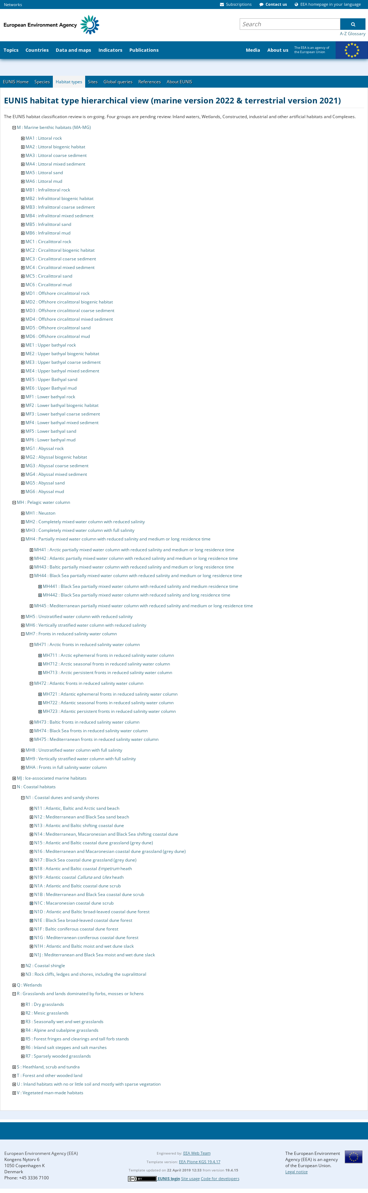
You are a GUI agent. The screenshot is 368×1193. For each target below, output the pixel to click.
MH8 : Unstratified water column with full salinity (74, 750)
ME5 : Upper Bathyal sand (51, 379)
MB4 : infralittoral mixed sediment (59, 216)
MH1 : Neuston (40, 513)
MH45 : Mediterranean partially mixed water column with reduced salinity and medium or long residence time (143, 606)
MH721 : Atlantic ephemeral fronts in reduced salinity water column (110, 694)
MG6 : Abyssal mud (45, 491)
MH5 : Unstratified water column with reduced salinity (79, 616)
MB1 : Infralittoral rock (48, 190)
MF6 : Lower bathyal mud (50, 440)
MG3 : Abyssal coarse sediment (57, 466)
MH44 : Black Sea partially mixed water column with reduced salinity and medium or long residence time (138, 575)
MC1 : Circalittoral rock (48, 241)
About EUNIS (179, 82)
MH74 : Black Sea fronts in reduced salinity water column (91, 731)
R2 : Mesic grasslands (47, 1013)
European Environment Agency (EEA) (41, 1153)
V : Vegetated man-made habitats (50, 1093)
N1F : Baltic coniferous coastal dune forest (76, 929)
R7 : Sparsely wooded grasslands (58, 1056)
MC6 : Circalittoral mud (49, 285)
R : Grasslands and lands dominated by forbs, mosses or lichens (80, 993)
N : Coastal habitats (36, 787)
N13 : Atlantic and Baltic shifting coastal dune (79, 825)
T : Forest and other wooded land (49, 1075)
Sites (93, 82)
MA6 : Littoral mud (44, 181)
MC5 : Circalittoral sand (49, 276)
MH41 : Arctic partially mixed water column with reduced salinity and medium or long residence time (134, 550)
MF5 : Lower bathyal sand (51, 431)
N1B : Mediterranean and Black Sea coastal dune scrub (89, 894)
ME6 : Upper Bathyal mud (51, 388)
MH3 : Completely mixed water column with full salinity (80, 530)
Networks (13, 4)
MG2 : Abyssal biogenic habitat (56, 457)
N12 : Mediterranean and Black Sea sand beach (81, 817)
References (149, 82)
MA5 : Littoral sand (44, 173)
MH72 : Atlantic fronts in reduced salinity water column (88, 683)
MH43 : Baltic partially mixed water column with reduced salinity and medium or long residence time (134, 567)
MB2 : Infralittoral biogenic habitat (59, 198)
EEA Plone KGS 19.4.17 (199, 1161)
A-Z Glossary (352, 34)
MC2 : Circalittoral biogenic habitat (60, 250)
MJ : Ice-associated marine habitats (52, 778)
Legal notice (296, 1171)
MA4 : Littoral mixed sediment (55, 164)
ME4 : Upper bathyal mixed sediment (62, 371)
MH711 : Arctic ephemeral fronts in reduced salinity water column (108, 655)
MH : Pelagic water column (43, 502)
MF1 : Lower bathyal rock (50, 397)
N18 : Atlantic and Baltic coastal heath (83, 868)
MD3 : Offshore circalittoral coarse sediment (70, 310)
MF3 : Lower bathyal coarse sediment (63, 414)
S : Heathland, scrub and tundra (48, 1067)
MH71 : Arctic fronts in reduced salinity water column (87, 644)
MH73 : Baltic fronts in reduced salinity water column (86, 722)
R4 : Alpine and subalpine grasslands (62, 1030)
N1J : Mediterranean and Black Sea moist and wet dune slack (94, 955)
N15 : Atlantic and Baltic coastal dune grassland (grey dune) (93, 843)
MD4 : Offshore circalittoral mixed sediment (69, 319)
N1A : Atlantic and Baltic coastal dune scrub (77, 886)
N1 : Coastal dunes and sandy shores (62, 797)
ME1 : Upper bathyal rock (51, 345)
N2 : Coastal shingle (45, 965)
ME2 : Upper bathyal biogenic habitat (62, 354)
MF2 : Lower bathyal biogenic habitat (62, 405)
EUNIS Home (16, 82)
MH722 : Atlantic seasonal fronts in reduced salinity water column (108, 703)
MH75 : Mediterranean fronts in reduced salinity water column (96, 739)
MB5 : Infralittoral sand (48, 224)
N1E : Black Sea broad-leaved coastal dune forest (83, 920)
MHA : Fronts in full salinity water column (66, 767)
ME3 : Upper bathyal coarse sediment (63, 362)
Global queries (118, 82)
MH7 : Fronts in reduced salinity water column (71, 634)
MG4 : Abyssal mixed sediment (56, 474)
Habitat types (69, 82)
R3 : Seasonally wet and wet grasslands (65, 1021)
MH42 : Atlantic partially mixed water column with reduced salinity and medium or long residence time (136, 558)
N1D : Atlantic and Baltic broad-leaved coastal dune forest (92, 912)
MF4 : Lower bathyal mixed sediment (62, 422)
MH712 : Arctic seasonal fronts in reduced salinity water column (106, 664)
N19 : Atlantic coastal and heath (79, 877)
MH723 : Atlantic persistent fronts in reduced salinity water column (109, 711)
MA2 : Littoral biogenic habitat (55, 147)
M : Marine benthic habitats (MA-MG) (54, 127)
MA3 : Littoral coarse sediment (56, 155)
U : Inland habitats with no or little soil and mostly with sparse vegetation (89, 1084)
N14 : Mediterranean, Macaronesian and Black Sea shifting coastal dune (106, 834)
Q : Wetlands (29, 985)
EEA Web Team (197, 1153)
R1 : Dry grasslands (45, 1004)
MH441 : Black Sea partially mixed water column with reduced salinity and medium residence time (140, 586)
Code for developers (220, 1178)
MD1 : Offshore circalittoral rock (57, 293)
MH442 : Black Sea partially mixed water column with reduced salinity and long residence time (136, 595)
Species (42, 82)
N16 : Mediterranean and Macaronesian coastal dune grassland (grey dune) (110, 851)
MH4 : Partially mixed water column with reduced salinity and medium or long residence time (118, 539)
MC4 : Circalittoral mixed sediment (60, 267)
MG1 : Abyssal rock (45, 448)
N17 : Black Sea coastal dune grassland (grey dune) (85, 860)
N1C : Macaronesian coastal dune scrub (74, 903)
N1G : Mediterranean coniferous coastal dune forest (86, 937)
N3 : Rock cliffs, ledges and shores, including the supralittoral (86, 974)
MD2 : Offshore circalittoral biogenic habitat (69, 302)
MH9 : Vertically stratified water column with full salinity (81, 759)
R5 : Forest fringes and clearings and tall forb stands (77, 1039)
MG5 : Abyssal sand (45, 483)
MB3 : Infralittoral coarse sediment (60, 207)
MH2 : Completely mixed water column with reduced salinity (85, 522)
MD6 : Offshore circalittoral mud (58, 336)
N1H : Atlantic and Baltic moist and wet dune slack (84, 946)
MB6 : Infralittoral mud (48, 233)
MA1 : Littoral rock (44, 138)
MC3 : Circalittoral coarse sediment (61, 259)
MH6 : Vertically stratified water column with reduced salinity (86, 625)
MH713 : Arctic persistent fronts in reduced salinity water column (107, 672)
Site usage (190, 1178)
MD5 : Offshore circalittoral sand (58, 328)
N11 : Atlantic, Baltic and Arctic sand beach (76, 808)
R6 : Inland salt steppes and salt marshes (66, 1047)
